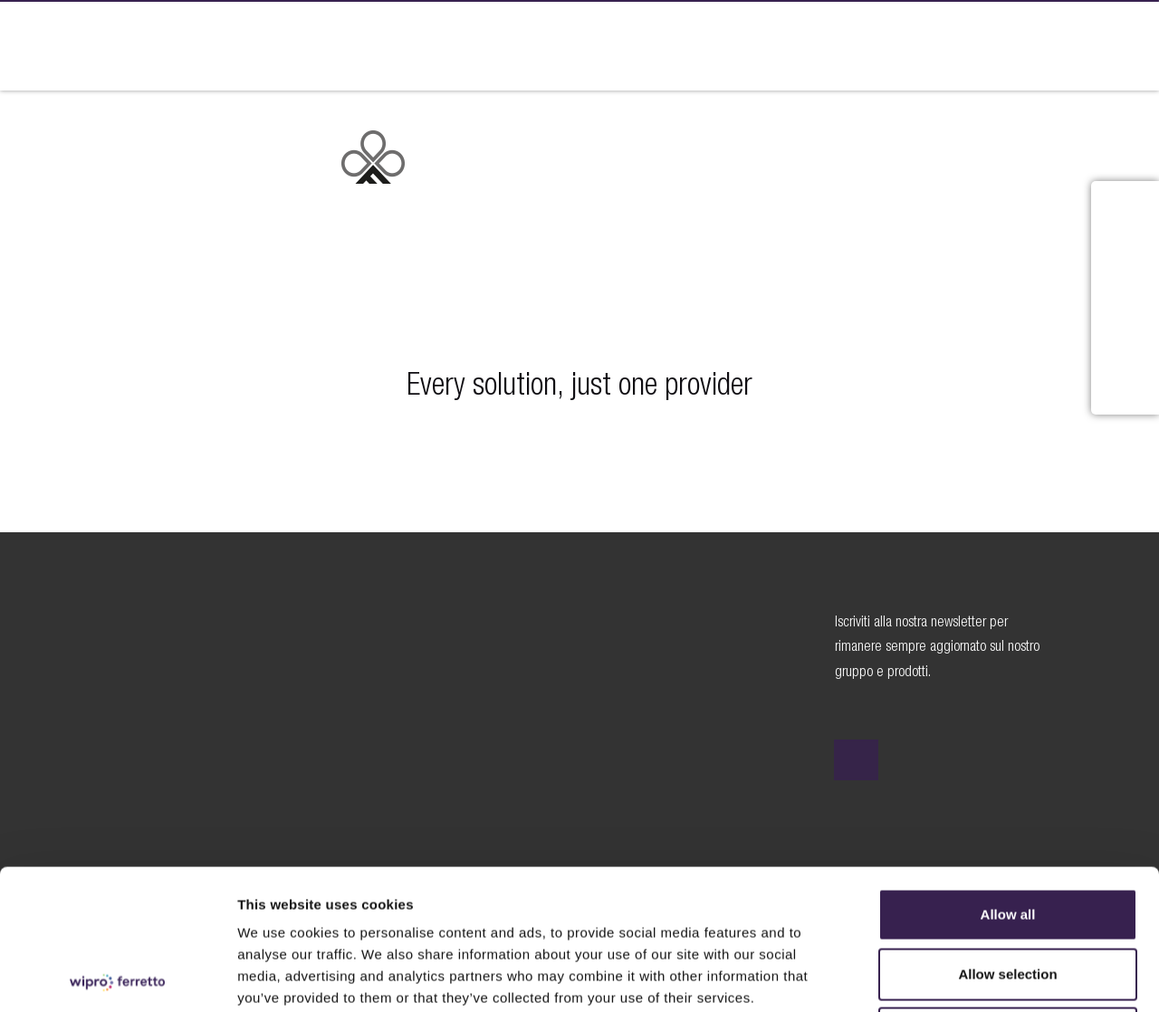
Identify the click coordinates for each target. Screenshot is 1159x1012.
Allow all (1008, 774)
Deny (1008, 893)
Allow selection (1007, 834)
